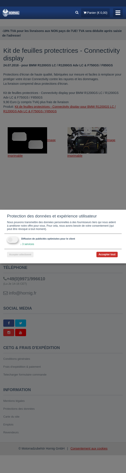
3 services (27, 244)
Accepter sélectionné (20, 254)
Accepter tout (107, 254)
